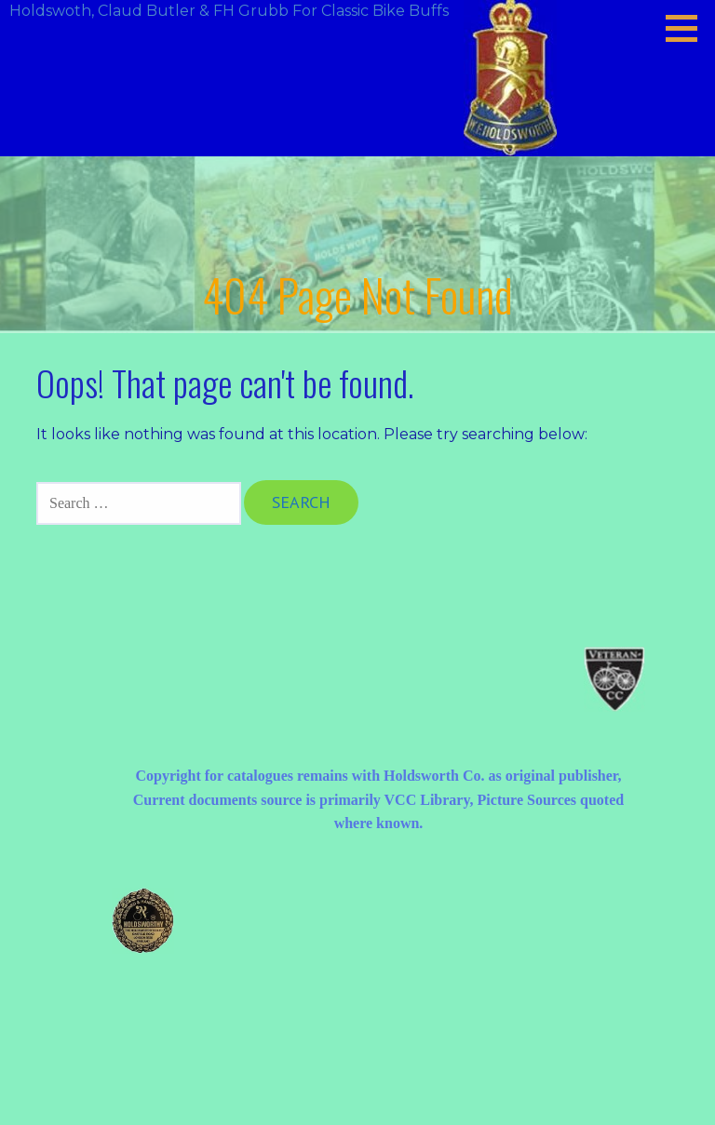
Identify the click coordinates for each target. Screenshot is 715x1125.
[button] (688, 28)
